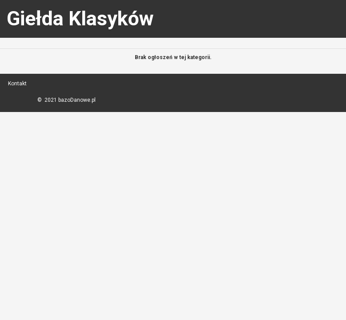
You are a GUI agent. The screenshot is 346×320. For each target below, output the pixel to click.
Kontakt (17, 83)
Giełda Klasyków (80, 18)
